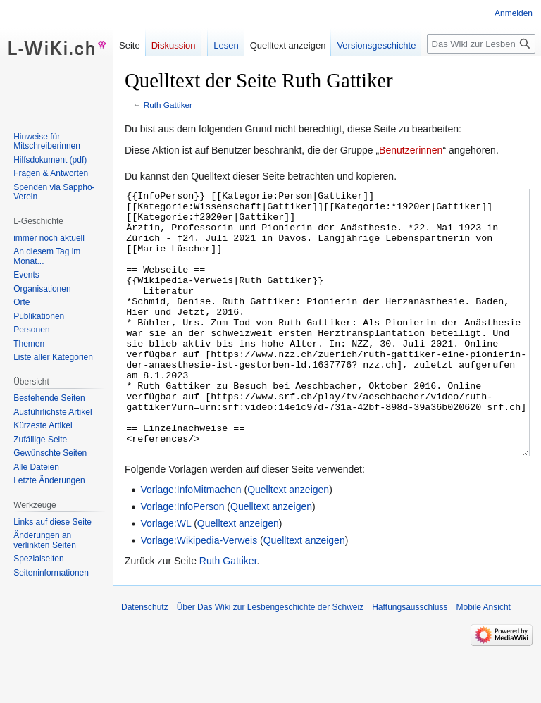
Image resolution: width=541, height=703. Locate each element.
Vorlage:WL (165, 576)
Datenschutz (144, 660)
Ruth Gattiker (168, 104)
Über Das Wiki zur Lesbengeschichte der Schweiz (270, 660)
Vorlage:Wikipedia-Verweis (198, 593)
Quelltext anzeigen (288, 542)
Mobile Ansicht (483, 660)
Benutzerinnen (410, 150)
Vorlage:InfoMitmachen (190, 542)
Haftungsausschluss (409, 660)
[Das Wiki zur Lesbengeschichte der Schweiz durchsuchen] (481, 44)
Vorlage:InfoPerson (182, 559)
